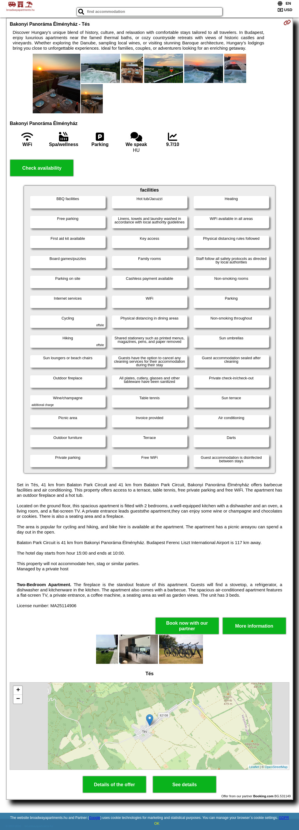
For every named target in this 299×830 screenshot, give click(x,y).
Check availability (41, 168)
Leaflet (254, 767)
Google (94, 818)
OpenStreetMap (276, 767)
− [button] (18, 699)
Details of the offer (114, 784)
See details (184, 784)
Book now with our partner (187, 626)
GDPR (284, 818)
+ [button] (18, 690)
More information (254, 626)
